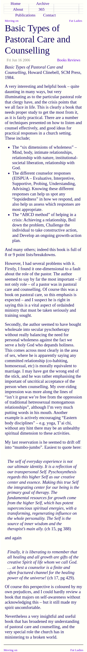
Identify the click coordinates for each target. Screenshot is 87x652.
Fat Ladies (75, 20)
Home (16, 3)
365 (42, 9)
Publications (25, 15)
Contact (49, 15)
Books (62, 60)
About (18, 9)
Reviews (74, 60)
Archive (42, 3)
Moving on (12, 20)
